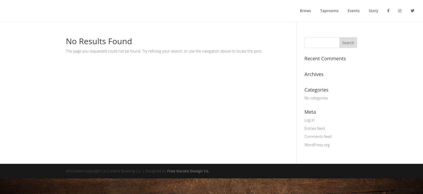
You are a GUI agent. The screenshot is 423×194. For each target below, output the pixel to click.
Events (354, 11)
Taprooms (329, 11)
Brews (305, 11)
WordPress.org (317, 144)
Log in (310, 120)
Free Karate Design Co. (188, 171)
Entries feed (315, 128)
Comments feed (318, 136)
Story (373, 11)
